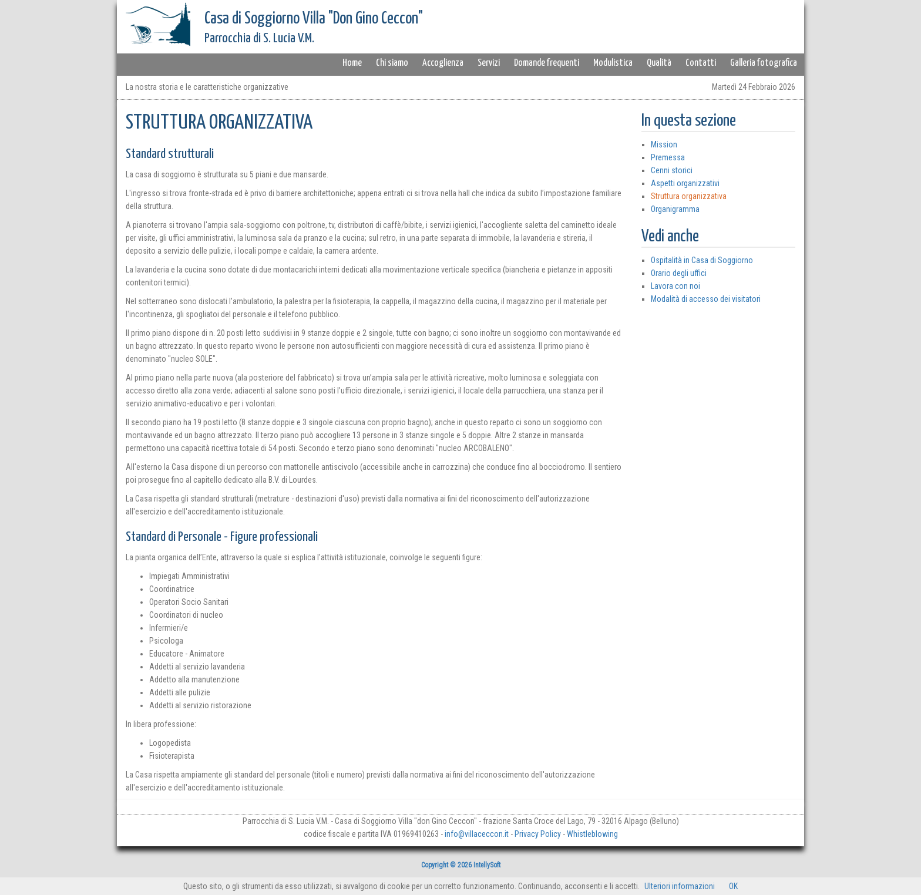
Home (352, 63)
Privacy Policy (538, 834)
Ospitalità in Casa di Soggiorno (702, 260)
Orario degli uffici (679, 273)
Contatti (700, 63)
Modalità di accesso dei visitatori (706, 299)
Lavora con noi (675, 286)
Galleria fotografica (763, 63)
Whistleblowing (592, 834)
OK (733, 886)
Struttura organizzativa (689, 196)
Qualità (659, 63)
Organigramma (675, 209)
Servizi (489, 63)
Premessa (668, 157)
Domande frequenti (546, 63)
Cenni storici (672, 170)
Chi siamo (392, 63)
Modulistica (613, 63)
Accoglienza (442, 63)
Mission (664, 144)
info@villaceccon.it (477, 834)
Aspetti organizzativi (685, 183)
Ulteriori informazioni (679, 886)
